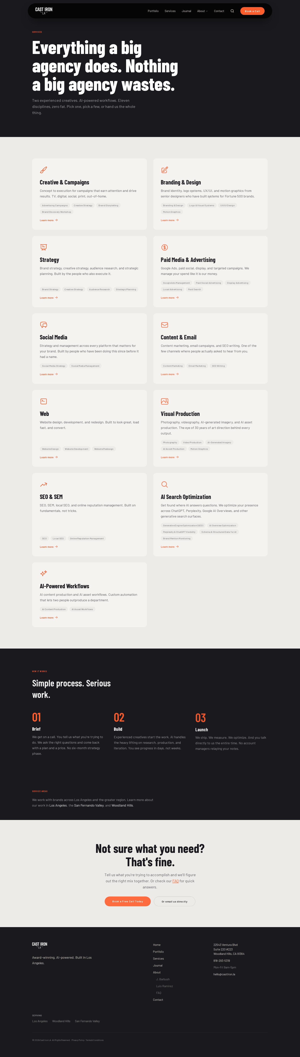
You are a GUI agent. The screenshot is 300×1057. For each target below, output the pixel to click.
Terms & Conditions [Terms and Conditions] (95, 1040)
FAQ (175, 886)
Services (170, 11)
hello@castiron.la (224, 974)
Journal (186, 11)
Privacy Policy (78, 1040)
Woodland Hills (122, 810)
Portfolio (153, 11)
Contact (219, 11)
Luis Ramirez (164, 986)
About (202, 11)
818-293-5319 (222, 960)
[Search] (232, 11)
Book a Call (252, 11)
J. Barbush (163, 979)
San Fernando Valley (89, 810)
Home (157, 944)
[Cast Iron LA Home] (43, 10)
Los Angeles (58, 810)
